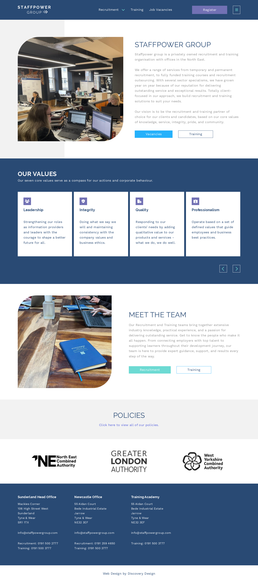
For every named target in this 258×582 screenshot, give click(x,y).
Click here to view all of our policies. (129, 425)
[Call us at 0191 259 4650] (100, 543)
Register (209, 10)
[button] (223, 268)
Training (137, 10)
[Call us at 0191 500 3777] (44, 548)
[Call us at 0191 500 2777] (44, 543)
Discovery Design (141, 574)
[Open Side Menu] (236, 10)
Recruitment (109, 10)
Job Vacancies (160, 10)
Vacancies (154, 134)
